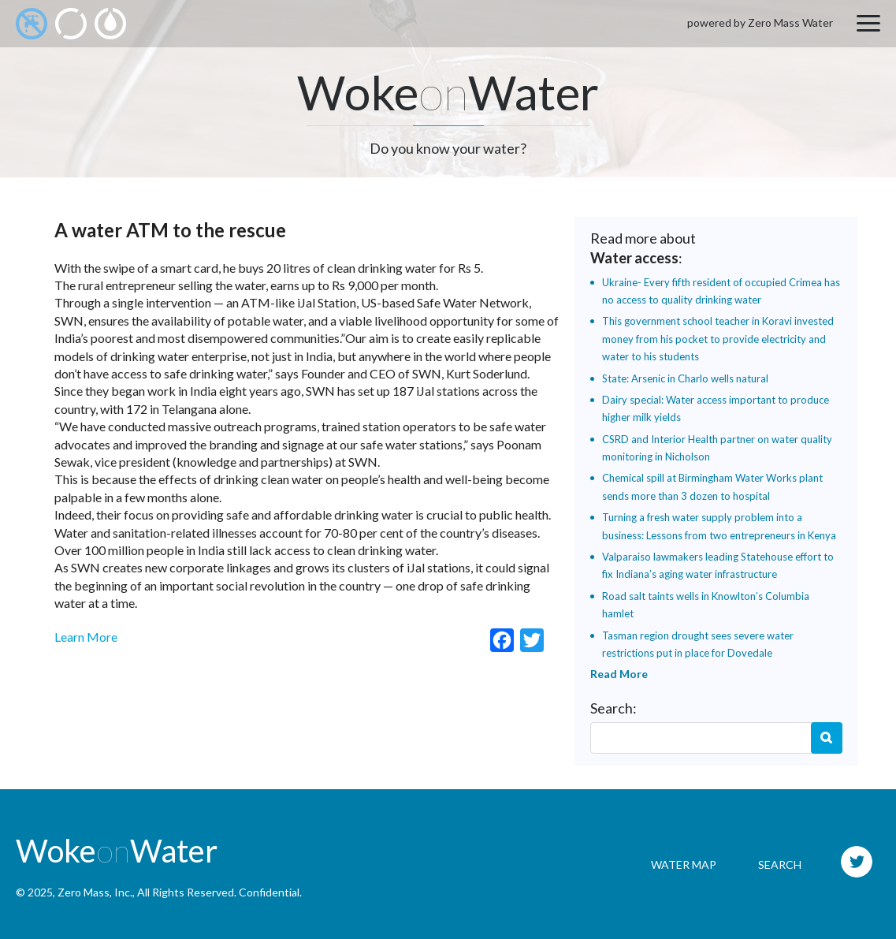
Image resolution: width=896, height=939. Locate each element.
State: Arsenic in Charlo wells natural (685, 378)
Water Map (683, 864)
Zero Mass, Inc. (95, 892)
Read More (619, 673)
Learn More (85, 636)
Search (826, 738)
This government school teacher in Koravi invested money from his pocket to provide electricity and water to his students (718, 339)
